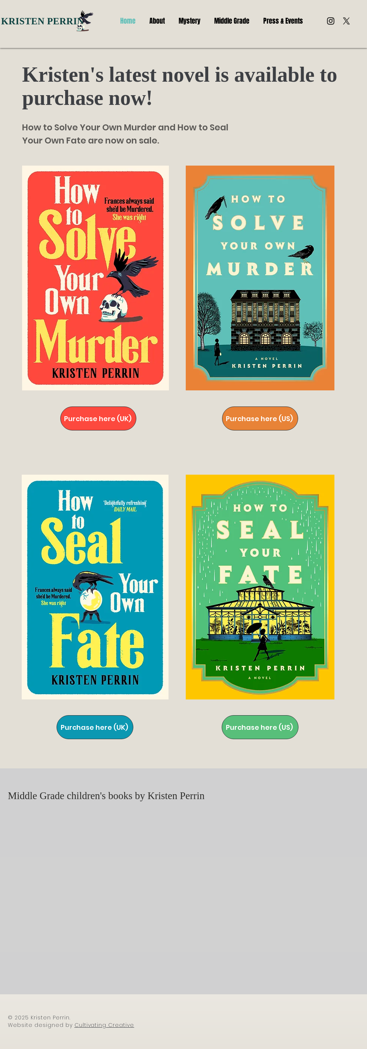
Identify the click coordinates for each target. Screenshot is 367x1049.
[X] (346, 21)
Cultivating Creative (104, 1025)
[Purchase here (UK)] (98, 418)
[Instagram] (331, 21)
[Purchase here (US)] (260, 418)
